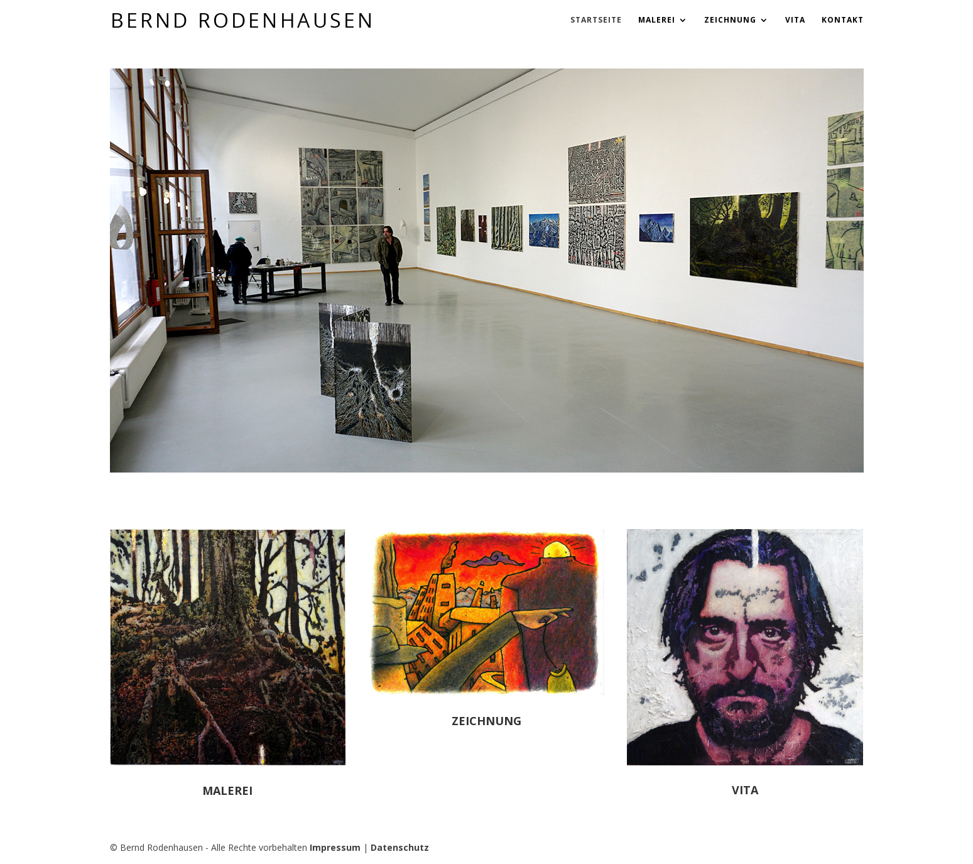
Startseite (596, 20)
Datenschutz (400, 847)
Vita (795, 20)
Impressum (335, 847)
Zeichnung (730, 20)
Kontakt (843, 20)
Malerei (656, 20)
